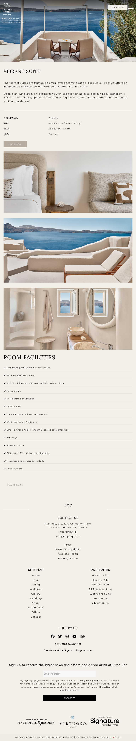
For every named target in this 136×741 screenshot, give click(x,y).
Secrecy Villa (100, 584)
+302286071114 (68, 531)
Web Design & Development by (98, 737)
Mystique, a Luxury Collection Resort (66, 683)
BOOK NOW (117, 7)
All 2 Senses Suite (100, 589)
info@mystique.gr (68, 536)
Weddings (35, 598)
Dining (36, 584)
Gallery (36, 593)
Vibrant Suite (100, 602)
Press (68, 544)
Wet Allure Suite (100, 593)
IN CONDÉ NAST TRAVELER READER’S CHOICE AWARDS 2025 (14, 20)
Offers (36, 612)
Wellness (36, 589)
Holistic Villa (100, 575)
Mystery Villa (100, 580)
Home (36, 575)
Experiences (36, 607)
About (36, 602)
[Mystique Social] (53, 636)
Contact (35, 616)
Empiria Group (101, 683)
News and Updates (68, 549)
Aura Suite (15, 484)
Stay (36, 580)
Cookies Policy (68, 553)
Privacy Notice (68, 558)
